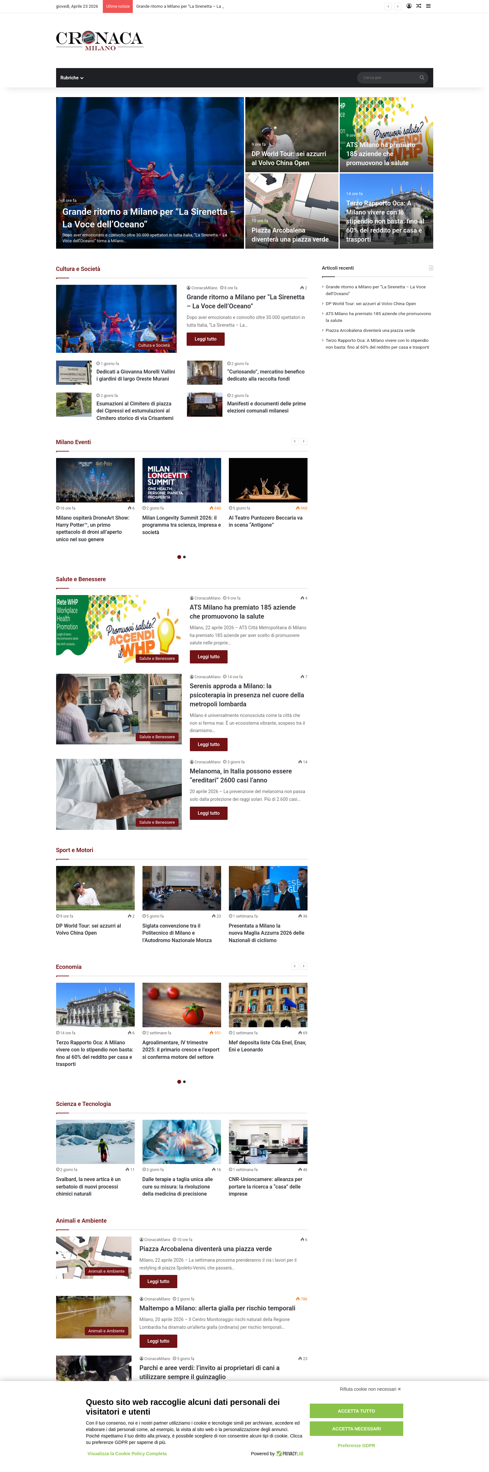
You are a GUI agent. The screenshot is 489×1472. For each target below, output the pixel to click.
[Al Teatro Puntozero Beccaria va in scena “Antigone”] (268, 480)
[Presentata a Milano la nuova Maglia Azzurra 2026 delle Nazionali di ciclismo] (268, 888)
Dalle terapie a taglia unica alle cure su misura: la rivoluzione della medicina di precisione (177, 1186)
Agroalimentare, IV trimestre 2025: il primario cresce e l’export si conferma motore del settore (181, 1049)
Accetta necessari (356, 1428)
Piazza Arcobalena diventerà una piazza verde (206, 1249)
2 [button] (184, 557)
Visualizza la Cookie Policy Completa (127, 1453)
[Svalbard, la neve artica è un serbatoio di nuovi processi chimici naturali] (95, 1142)
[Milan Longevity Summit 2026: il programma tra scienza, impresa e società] (181, 480)
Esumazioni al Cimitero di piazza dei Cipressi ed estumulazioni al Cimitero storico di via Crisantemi (134, 411)
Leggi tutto (206, 339)
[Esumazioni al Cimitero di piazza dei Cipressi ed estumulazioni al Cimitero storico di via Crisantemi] (74, 405)
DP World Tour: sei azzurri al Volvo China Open (371, 303)
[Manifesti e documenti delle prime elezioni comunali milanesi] (204, 405)
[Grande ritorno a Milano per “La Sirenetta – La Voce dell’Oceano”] (150, 173)
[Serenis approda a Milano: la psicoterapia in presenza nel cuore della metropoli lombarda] (119, 709)
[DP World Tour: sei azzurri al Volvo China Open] (292, 134)
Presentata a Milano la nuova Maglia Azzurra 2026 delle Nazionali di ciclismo (267, 933)
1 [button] (179, 557)
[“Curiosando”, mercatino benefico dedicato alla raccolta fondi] (204, 373)
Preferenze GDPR (356, 1445)
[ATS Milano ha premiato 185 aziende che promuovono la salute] (386, 134)
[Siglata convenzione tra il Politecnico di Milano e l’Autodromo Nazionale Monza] (181, 888)
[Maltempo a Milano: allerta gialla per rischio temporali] (94, 1317)
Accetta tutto (356, 1411)
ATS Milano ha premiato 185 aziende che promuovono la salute (381, 154)
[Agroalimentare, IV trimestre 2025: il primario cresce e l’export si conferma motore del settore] (181, 1005)
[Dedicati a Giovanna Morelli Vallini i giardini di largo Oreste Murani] (74, 373)
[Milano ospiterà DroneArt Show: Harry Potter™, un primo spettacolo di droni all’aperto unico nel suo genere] (95, 480)
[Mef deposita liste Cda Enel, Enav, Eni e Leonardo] (268, 1005)
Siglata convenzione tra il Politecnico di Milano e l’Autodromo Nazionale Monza (177, 933)
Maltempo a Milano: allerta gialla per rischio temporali (218, 1308)
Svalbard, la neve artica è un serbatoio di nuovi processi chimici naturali (88, 1186)
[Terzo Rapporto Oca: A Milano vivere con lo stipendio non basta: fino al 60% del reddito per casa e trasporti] (95, 1005)
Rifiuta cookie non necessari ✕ (371, 1389)
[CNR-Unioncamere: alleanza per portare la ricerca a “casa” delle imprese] (268, 1142)
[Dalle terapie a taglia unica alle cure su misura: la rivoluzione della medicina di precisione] (181, 1142)
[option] (244, 173)
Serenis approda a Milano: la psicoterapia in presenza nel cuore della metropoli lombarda (247, 695)
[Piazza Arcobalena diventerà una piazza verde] (292, 211)
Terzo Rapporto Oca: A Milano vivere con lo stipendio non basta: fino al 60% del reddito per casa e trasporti (385, 221)
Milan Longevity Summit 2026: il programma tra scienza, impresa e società (181, 525)
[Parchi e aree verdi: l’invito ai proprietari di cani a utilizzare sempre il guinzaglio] (94, 1377)
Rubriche (70, 77)
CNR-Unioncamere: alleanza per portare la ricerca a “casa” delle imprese (265, 1186)
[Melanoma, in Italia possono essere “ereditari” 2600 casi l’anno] (119, 794)
